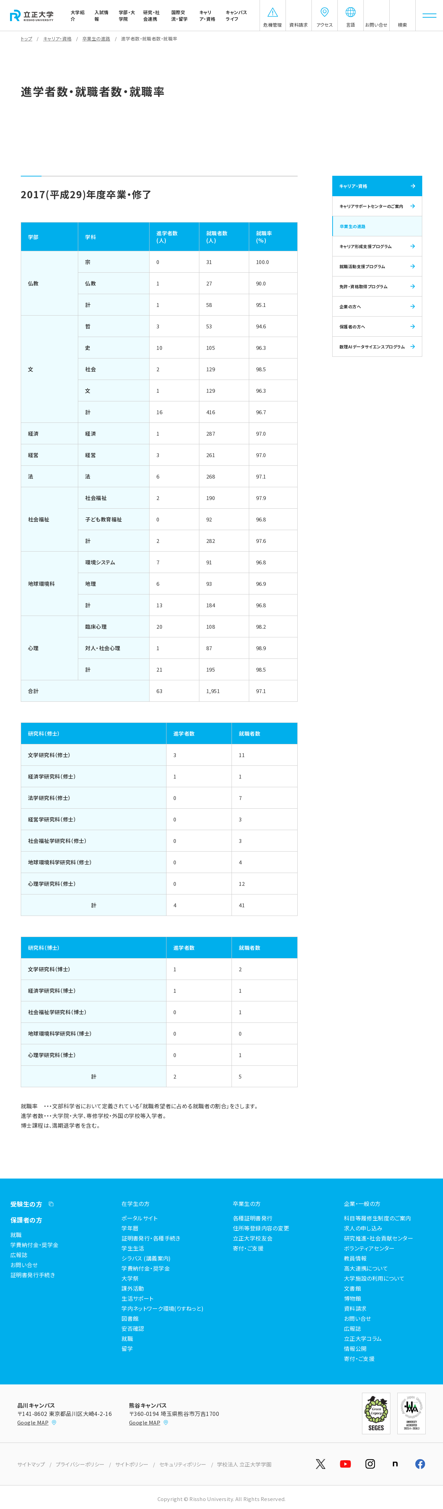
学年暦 (129, 1228)
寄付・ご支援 (248, 1248)
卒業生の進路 (96, 38)
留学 (127, 1348)
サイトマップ (31, 1464)
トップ (26, 38)
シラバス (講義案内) (146, 1258)
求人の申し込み (363, 1228)
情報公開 (355, 1348)
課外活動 (132, 1288)
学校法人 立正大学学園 (244, 1464)
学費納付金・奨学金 (34, 1244)
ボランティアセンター (369, 1248)
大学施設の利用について (374, 1278)
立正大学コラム (363, 1338)
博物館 (352, 1298)
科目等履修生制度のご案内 (377, 1218)
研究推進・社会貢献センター (378, 1238)
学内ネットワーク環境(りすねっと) (162, 1308)
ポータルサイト (139, 1218)
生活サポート (137, 1298)
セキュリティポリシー (183, 1464)
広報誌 (18, 1255)
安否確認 (132, 1328)
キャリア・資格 (57, 38)
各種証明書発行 (253, 1218)
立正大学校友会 (253, 1238)
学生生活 (132, 1248)
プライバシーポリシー (80, 1464)
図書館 (129, 1318)
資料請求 (355, 1308)
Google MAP (37, 1422)
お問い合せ (24, 1265)
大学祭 (129, 1278)
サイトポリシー (132, 1464)
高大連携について (366, 1268)
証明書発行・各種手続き (151, 1238)
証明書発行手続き (32, 1275)
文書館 (352, 1288)
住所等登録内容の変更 (261, 1228)
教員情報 (355, 1258)
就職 (16, 1234)
